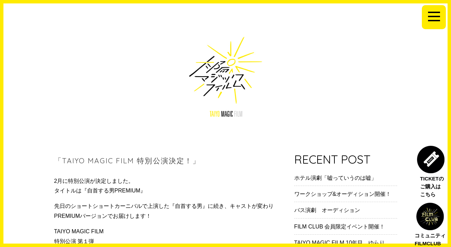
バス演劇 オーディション (327, 210)
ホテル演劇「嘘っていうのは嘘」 (335, 178)
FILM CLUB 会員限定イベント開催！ (339, 226)
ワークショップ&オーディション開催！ (342, 194)
